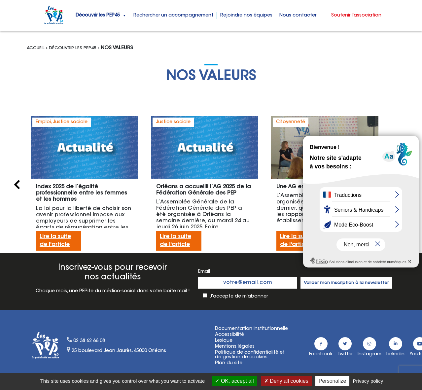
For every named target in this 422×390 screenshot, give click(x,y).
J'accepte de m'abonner (239, 296)
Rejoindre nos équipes (246, 15)
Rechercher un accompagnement (173, 15)
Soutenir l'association (356, 15)
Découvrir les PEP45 (101, 15)
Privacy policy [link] (368, 381)
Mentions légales (235, 346)
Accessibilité (229, 335)
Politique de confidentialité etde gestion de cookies (250, 355)
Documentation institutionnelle (251, 329)
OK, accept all (234, 381)
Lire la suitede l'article (55, 240)
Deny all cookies (286, 381)
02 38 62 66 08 (89, 341)
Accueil (36, 48)
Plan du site (228, 363)
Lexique (223, 340)
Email (204, 271)
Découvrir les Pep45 (72, 48)
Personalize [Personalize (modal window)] (332, 381)
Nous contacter (297, 15)
